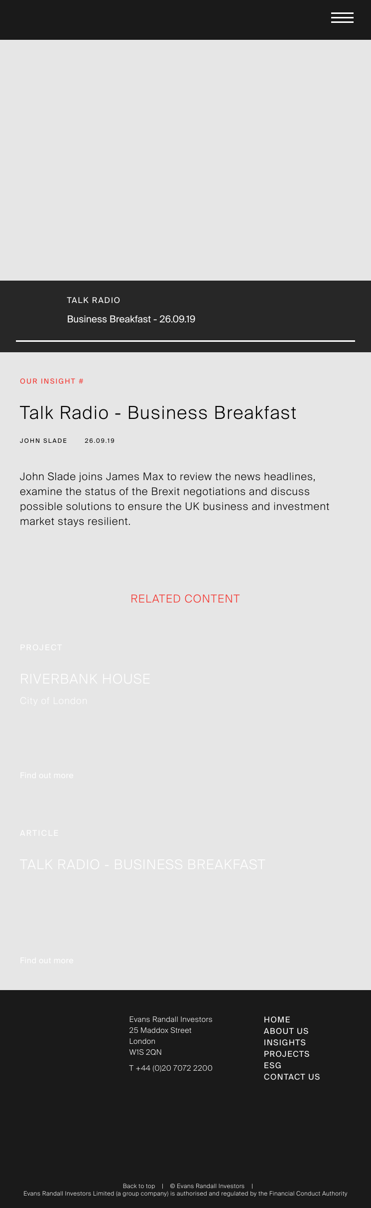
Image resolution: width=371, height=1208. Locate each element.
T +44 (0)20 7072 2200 (171, 1069)
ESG (273, 1066)
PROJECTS (287, 1055)
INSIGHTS (285, 1043)
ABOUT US (286, 1032)
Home (277, 1020)
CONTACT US (292, 1078)
